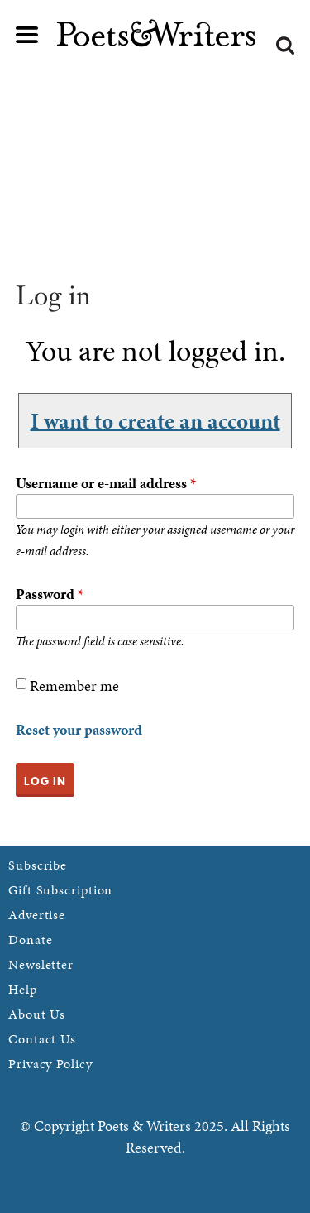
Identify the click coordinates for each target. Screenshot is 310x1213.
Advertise (36, 914)
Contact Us (42, 1038)
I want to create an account (155, 420)
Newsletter (41, 964)
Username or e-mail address (106, 482)
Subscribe (37, 865)
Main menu (27, 34)
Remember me (74, 685)
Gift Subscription (60, 889)
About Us (36, 1014)
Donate (30, 939)
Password (49, 593)
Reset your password (79, 729)
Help (22, 989)
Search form (285, 45)
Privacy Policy (50, 1063)
